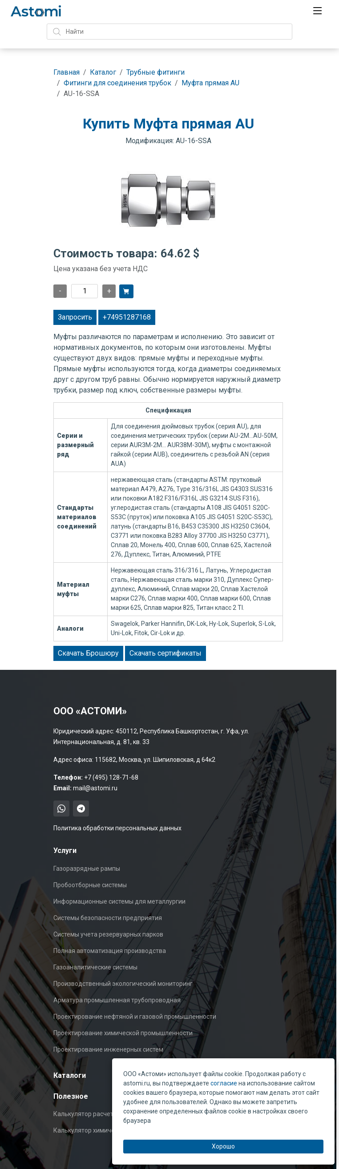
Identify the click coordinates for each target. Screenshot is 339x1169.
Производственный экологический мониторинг (123, 984)
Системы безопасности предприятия (107, 918)
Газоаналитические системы (95, 967)
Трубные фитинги (155, 72)
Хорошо (223, 1146)
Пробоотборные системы (90, 885)
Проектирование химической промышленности (123, 1033)
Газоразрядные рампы (86, 868)
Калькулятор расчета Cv (89, 1114)
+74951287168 (127, 317)
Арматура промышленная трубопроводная (117, 1000)
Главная (66, 72)
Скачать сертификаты (165, 653)
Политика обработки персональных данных (117, 828)
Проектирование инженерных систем (108, 1049)
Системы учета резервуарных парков (108, 934)
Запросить (75, 317)
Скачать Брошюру (88, 653)
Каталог (103, 72)
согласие (223, 1083)
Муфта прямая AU (210, 83)
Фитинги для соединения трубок (117, 83)
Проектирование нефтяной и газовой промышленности (134, 1016)
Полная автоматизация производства (109, 951)
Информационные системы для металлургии (119, 901)
